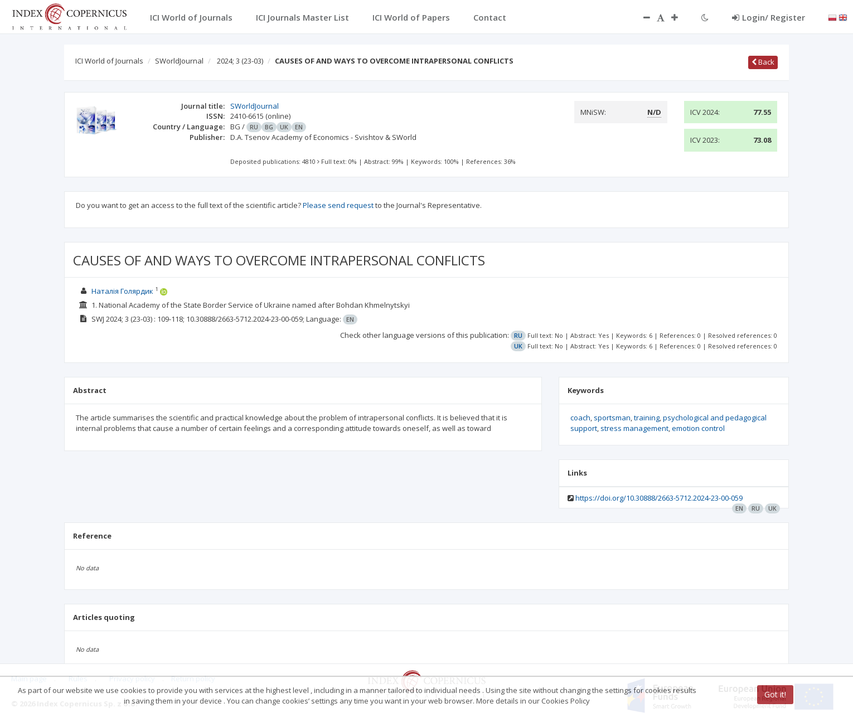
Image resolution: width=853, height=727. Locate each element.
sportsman (612, 418)
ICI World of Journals (109, 61)
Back (763, 62)
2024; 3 (240, 61)
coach (580, 418)
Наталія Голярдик (122, 291)
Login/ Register (768, 17)
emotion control (698, 428)
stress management (634, 428)
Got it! (775, 694)
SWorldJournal (179, 61)
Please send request (338, 205)
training (647, 418)
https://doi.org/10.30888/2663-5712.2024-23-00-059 (659, 498)
